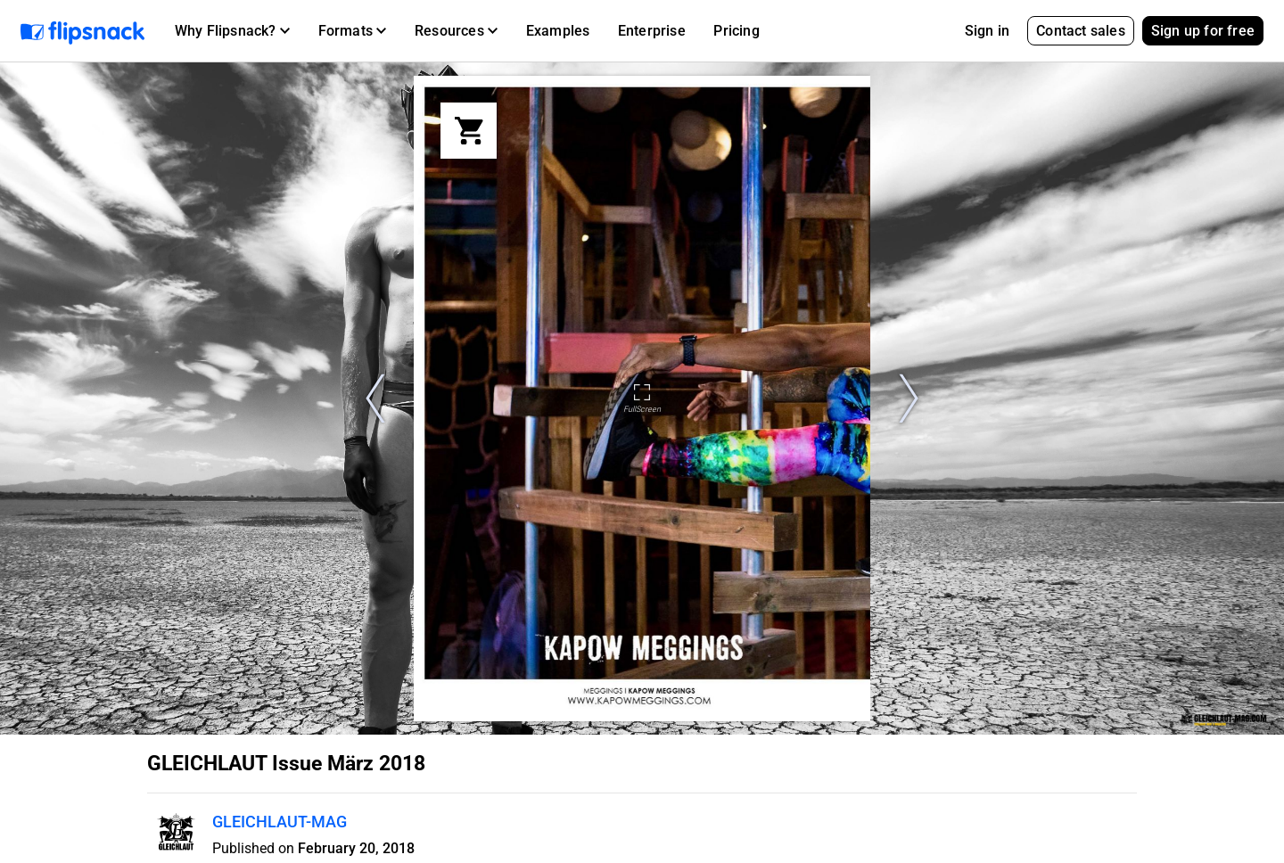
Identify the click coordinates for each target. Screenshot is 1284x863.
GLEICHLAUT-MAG (279, 821)
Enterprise (652, 30)
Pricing (736, 30)
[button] (232, 31)
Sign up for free (1203, 30)
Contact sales (1080, 30)
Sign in (987, 30)
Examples (558, 30)
